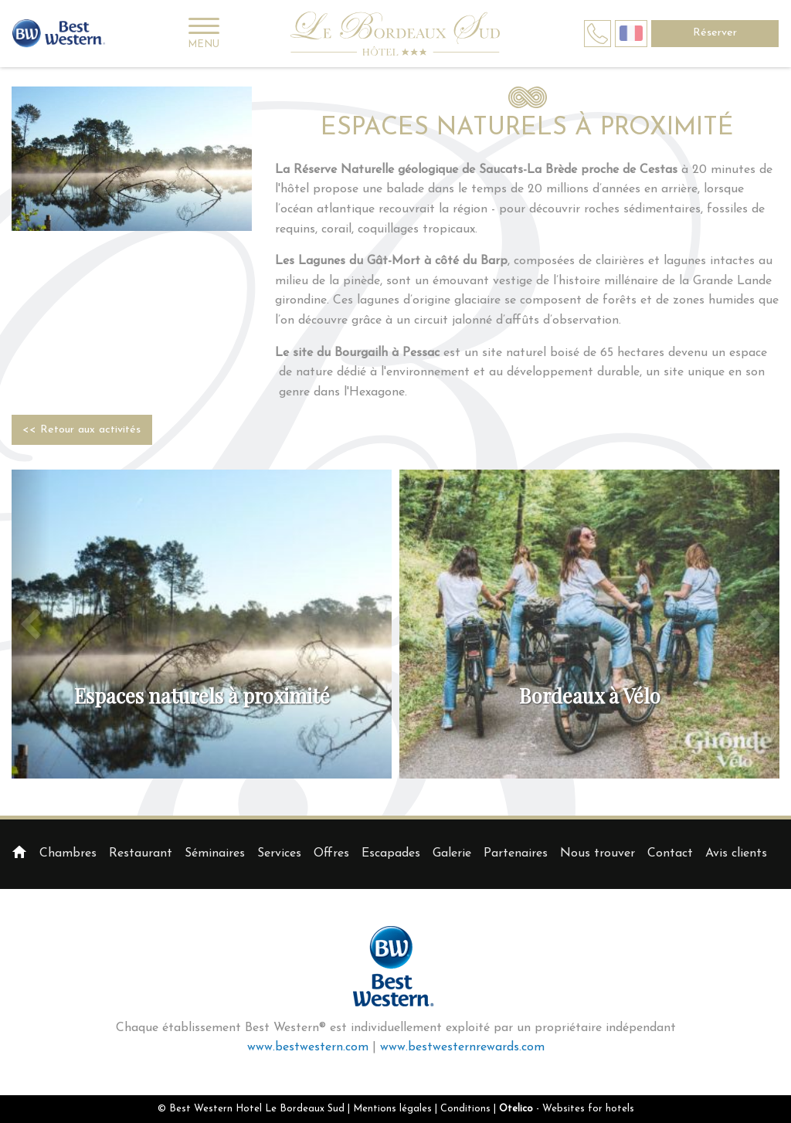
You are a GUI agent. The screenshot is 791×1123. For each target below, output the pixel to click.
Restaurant (140, 853)
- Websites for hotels (566, 1109)
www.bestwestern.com (307, 1047)
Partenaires (516, 853)
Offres (331, 853)
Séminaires (215, 853)
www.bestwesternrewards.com (462, 1047)
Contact (670, 853)
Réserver (715, 33)
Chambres (68, 853)
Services (279, 853)
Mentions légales (392, 1109)
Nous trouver (597, 853)
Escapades (391, 853)
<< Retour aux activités (81, 430)
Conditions (465, 1109)
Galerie (452, 853)
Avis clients (736, 853)
